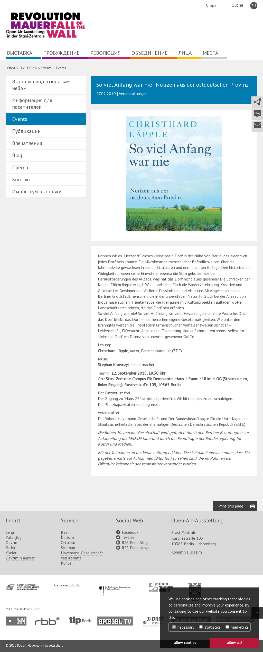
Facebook (130, 532)
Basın (66, 532)
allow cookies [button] (185, 642)
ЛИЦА (185, 53)
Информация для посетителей (32, 103)
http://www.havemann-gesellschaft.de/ (22, 587)
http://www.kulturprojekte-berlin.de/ (17, 621)
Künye (66, 563)
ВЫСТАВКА (19, 53)
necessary (183, 627)
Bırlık (10, 547)
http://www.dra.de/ (155, 619)
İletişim (67, 537)
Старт (211, 5)
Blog (17, 155)
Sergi (10, 532)
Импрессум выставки (37, 191)
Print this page (230, 506)
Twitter (128, 537)
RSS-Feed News (135, 547)
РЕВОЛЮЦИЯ (105, 53)
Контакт (21, 179)
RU (253, 5)
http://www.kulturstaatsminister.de (114, 585)
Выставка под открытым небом (41, 85)
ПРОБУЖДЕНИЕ (61, 53)
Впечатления (27, 143)
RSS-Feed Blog (135, 542)
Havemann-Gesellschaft (82, 552)
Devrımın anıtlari (20, 557)
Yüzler (11, 552)
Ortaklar (68, 542)
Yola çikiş (13, 537)
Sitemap (68, 547)
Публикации (26, 131)
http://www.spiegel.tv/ (117, 619)
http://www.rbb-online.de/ (48, 621)
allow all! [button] (234, 642)
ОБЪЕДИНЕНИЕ (150, 53)
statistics (210, 627)
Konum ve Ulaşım (186, 552)
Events (46, 68)
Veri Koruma (71, 557)
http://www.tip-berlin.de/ (80, 620)
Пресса (20, 167)
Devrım (12, 542)
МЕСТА (210, 53)
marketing (237, 627)
